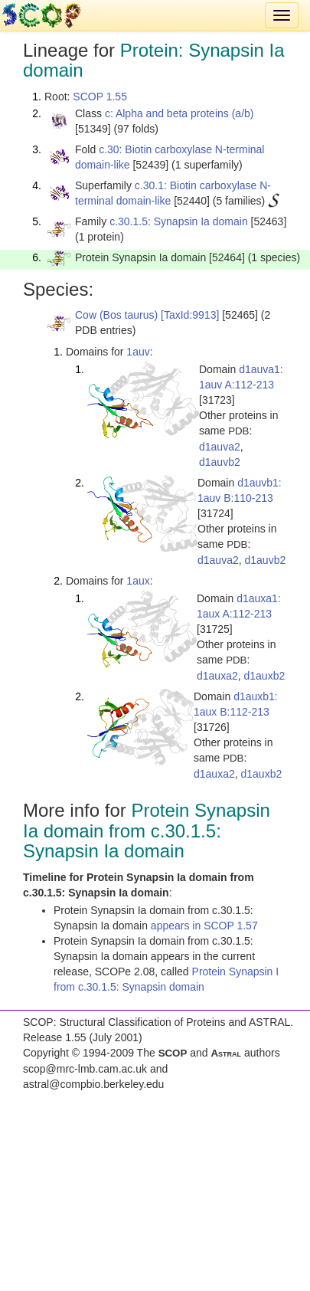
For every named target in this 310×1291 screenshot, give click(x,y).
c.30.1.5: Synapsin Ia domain (178, 221)
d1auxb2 (265, 676)
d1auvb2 (219, 462)
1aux (137, 581)
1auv (137, 352)
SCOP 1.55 (100, 96)
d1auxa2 (217, 676)
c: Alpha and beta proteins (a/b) (179, 113)
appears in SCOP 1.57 (204, 925)
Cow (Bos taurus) (116, 315)
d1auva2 (219, 447)
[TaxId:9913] (190, 315)
